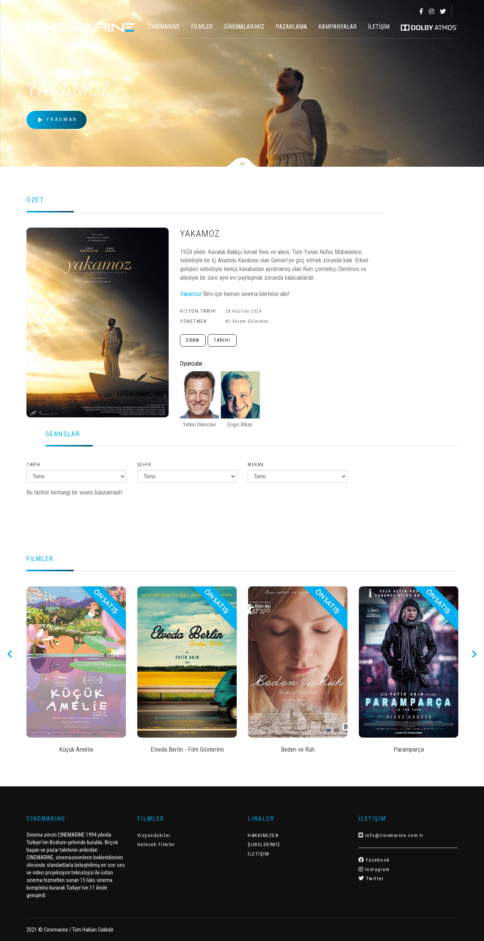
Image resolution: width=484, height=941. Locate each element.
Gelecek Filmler (156, 844)
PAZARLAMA (291, 26)
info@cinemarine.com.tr (391, 835)
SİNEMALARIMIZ (244, 26)
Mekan (256, 464)
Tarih (33, 464)
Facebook (374, 860)
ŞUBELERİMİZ (264, 844)
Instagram (374, 869)
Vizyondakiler (154, 835)
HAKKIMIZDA (263, 835)
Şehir (144, 464)
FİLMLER (202, 26)
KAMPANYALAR (337, 26)
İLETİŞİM (378, 26)
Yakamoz (191, 294)
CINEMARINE (164, 26)
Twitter (371, 878)
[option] (76, 672)
